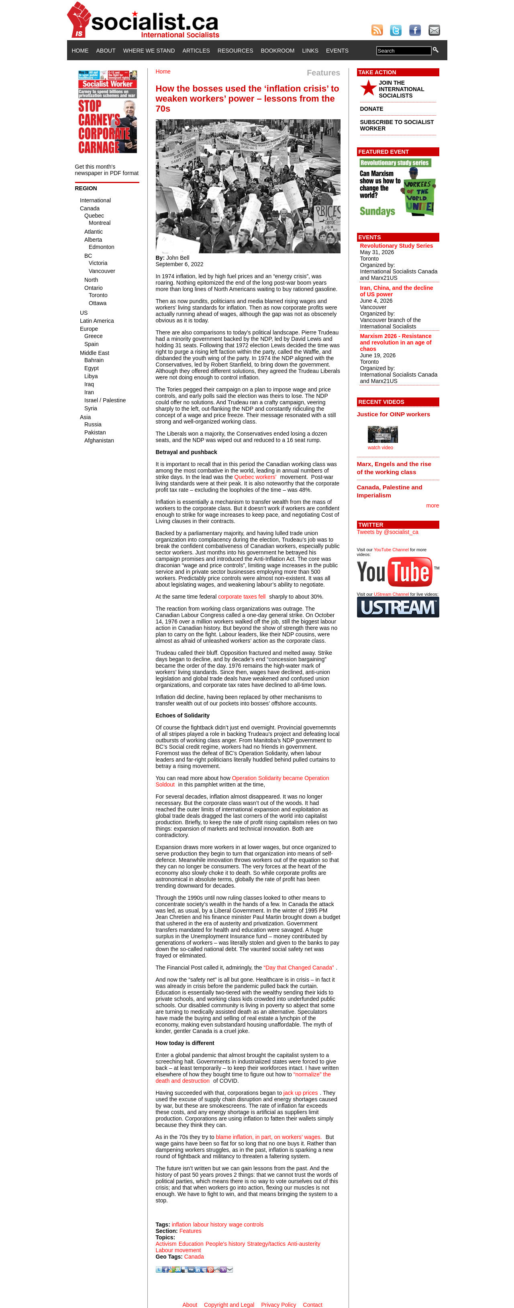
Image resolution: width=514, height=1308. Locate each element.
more (432, 505)
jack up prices (301, 1093)
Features (190, 1231)
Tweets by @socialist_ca (388, 532)
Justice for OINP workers (393, 414)
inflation (181, 1224)
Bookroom (278, 50)
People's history (225, 1244)
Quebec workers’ (256, 477)
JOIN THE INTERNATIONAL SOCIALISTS (401, 89)
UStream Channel (391, 594)
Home (80, 50)
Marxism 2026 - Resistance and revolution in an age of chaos (396, 342)
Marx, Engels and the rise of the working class (394, 467)
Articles (196, 50)
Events (337, 50)
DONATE (371, 109)
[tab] (398, 414)
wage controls (246, 1224)
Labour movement (178, 1250)
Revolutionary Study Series (396, 245)
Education (191, 1244)
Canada (194, 1256)
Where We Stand (149, 50)
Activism (166, 1244)
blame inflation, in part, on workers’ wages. (269, 1137)
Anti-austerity (304, 1244)
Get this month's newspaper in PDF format (107, 169)
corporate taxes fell (241, 596)
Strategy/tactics (266, 1244)
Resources (235, 50)
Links (310, 50)
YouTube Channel (391, 549)
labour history (210, 1224)
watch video (380, 447)
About (106, 50)
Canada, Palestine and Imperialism (389, 491)
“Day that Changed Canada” (298, 967)
